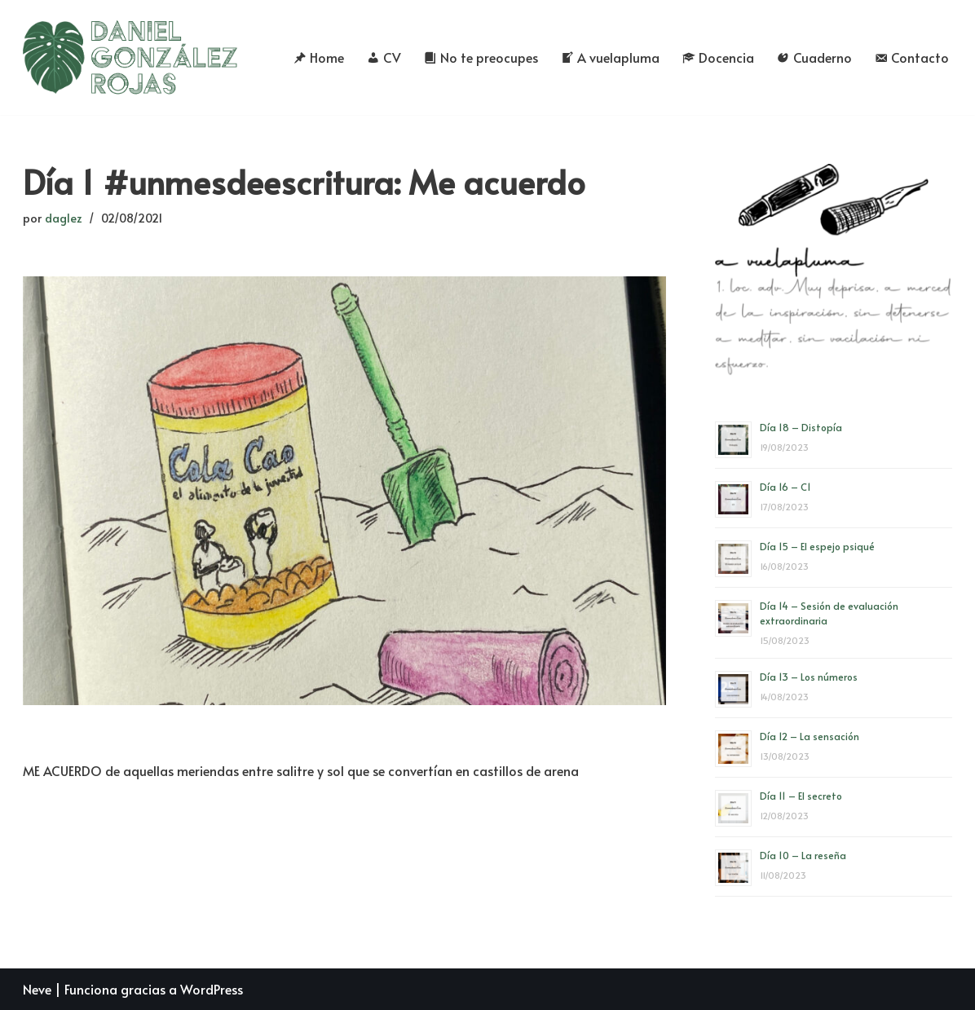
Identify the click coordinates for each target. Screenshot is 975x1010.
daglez (63, 217)
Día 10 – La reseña (803, 855)
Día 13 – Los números (809, 676)
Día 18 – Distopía (801, 427)
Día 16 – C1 (785, 486)
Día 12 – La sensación (809, 736)
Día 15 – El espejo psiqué (817, 546)
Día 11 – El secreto (801, 795)
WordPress (211, 989)
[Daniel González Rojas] (130, 57)
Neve (37, 989)
